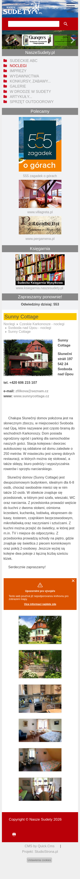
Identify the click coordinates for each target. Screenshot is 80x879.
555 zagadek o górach (40, 176)
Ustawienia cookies (39, 860)
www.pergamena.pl (39, 239)
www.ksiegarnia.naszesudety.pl (39, 288)
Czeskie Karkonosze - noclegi (41, 324)
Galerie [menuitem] (18, 86)
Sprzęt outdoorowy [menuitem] (32, 102)
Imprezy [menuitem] (18, 71)
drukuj (12, 834)
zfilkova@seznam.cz (32, 391)
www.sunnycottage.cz (31, 396)
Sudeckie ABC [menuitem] (24, 61)
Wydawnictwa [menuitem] (24, 76)
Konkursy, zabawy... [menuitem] (30, 81)
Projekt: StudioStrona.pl (40, 851)
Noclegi (9, 324)
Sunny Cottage (19, 331)
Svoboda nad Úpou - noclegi (29, 328)
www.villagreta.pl (40, 212)
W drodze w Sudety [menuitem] (30, 91)
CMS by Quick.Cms (40, 846)
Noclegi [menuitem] (18, 66)
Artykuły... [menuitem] (21, 97)
